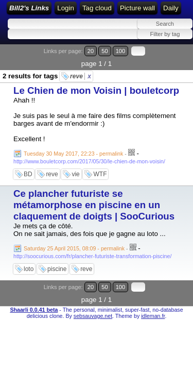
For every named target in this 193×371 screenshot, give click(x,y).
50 (104, 51)
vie (75, 174)
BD (28, 174)
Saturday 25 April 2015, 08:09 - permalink (74, 248)
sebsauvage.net (93, 316)
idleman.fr (153, 316)
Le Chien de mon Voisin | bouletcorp (96, 90)
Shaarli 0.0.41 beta (34, 310)
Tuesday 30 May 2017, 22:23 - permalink (73, 153)
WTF (100, 174)
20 (90, 51)
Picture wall (137, 8)
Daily (171, 8)
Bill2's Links (29, 8)
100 (121, 51)
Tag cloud (97, 8)
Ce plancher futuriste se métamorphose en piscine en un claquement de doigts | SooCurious (93, 205)
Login (65, 8)
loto (28, 269)
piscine (56, 269)
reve (80, 76)
